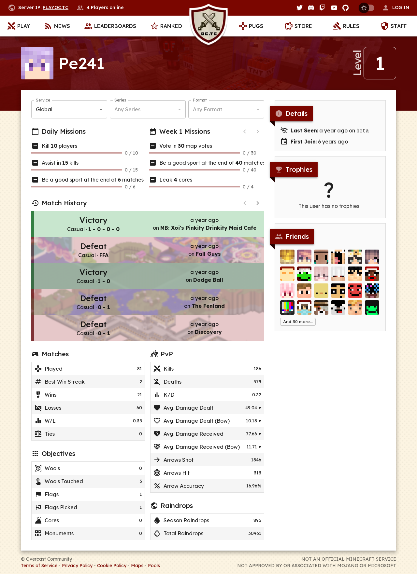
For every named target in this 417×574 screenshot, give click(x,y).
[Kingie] (287, 260)
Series (120, 100)
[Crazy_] (304, 294)
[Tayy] (304, 311)
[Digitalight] (287, 311)
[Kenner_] (321, 294)
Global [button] (44, 109)
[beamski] (372, 294)
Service (43, 100)
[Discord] (311, 7)
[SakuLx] (372, 260)
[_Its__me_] (304, 277)
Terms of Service (39, 565)
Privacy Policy (77, 565)
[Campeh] (372, 277)
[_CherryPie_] (287, 294)
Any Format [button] (207, 109)
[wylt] (321, 260)
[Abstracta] (321, 277)
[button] (395, 8)
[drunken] (338, 277)
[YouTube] (334, 7)
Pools (154, 565)
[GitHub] (345, 7)
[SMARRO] (338, 294)
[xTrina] (355, 260)
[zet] (355, 277)
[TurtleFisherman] (372, 311)
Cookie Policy (111, 565)
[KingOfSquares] (355, 294)
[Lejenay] (304, 260)
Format (200, 100)
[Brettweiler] (287, 277)
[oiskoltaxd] (338, 311)
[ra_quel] (338, 260)
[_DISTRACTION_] (355, 311)
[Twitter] (299, 7)
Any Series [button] (127, 109)
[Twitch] (322, 7)
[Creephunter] (321, 311)
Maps (137, 565)
